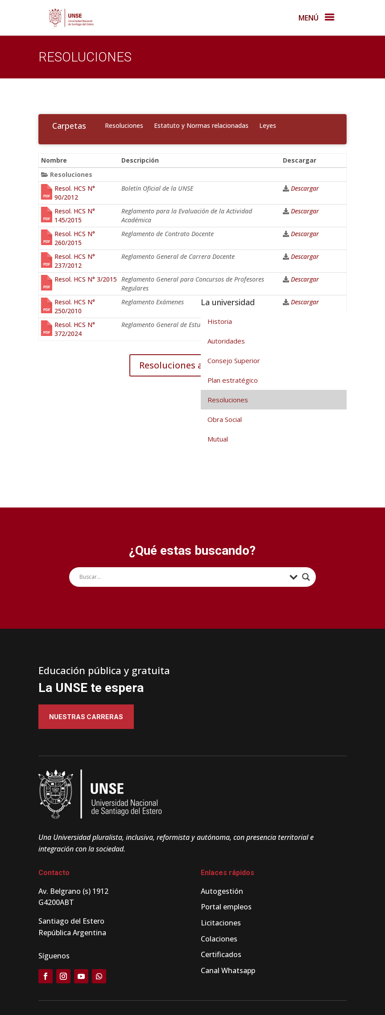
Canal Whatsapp (228, 970)
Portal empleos (226, 907)
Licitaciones (221, 923)
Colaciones (219, 939)
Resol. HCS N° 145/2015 (74, 215)
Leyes (267, 125)
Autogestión (222, 891)
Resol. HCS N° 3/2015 (85, 279)
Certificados (221, 954)
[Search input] (182, 577)
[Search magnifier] (306, 577)
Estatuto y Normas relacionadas (201, 125)
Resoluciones (124, 125)
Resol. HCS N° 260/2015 (74, 238)
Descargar (305, 188)
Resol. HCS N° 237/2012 (74, 261)
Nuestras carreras (86, 716)
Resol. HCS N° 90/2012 (74, 192)
